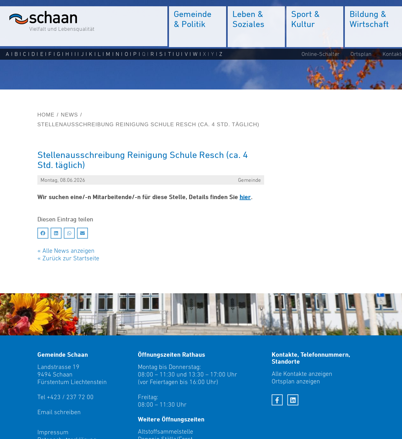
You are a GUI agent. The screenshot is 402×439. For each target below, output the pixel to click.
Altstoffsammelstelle (165, 431)
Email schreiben (59, 412)
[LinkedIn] (292, 399)
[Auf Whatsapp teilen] (69, 233)
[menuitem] (197, 26)
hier (245, 196)
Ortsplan (361, 54)
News (69, 115)
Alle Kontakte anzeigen (302, 373)
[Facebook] (277, 399)
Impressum (52, 432)
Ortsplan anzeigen (296, 381)
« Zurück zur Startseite (68, 258)
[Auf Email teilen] (82, 233)
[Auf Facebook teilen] (42, 233)
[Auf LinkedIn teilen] (56, 233)
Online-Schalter (321, 54)
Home (46, 115)
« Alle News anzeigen (66, 250)
